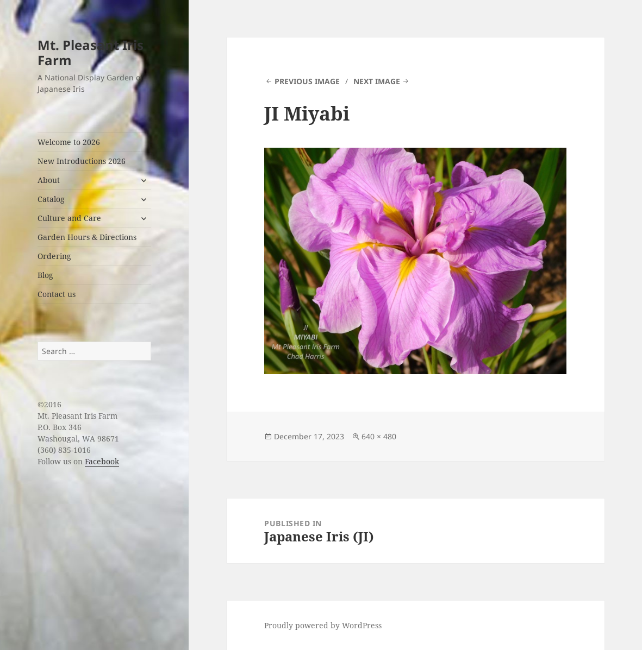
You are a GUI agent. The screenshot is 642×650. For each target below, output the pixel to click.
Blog (45, 275)
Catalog (51, 199)
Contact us (57, 294)
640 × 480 (378, 436)
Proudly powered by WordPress (323, 625)
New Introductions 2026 (82, 161)
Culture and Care (69, 218)
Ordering (54, 256)
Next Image (376, 81)
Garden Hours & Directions (87, 237)
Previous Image (307, 81)
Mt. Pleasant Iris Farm (91, 52)
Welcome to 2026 (69, 142)
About (49, 180)
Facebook (102, 461)
